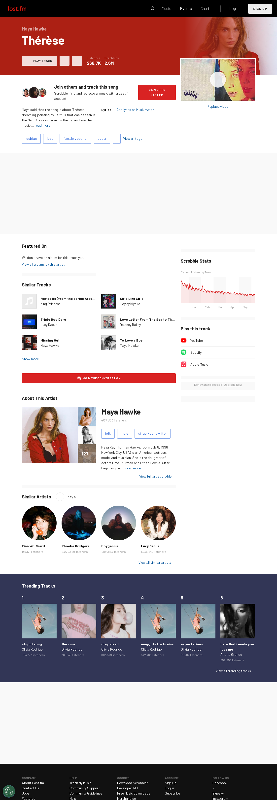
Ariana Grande (231, 654)
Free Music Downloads (133, 793)
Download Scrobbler (132, 783)
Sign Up (260, 8)
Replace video (218, 106)
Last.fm (23, 8)
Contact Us (30, 788)
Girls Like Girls (131, 298)
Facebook (220, 783)
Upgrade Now (233, 384)
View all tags (132, 138)
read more (42, 125)
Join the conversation (101, 378)
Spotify (196, 352)
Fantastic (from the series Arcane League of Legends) (85, 298)
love (50, 138)
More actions (77, 61)
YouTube (196, 340)
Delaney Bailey (130, 324)
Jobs (26, 793)
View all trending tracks (233, 671)
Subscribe (172, 793)
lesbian (31, 138)
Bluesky (218, 793)
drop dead (110, 644)
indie (124, 433)
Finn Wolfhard (33, 546)
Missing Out (50, 340)
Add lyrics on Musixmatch (135, 109)
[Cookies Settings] (9, 791)
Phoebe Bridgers (76, 546)
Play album (218, 80)
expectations (192, 644)
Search (153, 8)
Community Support (84, 788)
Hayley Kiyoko (130, 304)
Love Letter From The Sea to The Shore (152, 319)
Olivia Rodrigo (32, 649)
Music (166, 8)
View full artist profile (155, 476)
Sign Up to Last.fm (157, 92)
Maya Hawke (49, 345)
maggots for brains (157, 644)
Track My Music (80, 783)
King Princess (50, 304)
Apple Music (199, 364)
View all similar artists (155, 562)
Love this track (64, 61)
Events (186, 8)
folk (108, 433)
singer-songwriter (152, 433)
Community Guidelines (85, 793)
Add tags (117, 139)
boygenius (110, 546)
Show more (30, 359)
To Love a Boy (131, 340)
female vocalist (75, 138)
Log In (234, 8)
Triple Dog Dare (53, 319)
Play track (42, 60)
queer (102, 138)
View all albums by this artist (43, 264)
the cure (68, 644)
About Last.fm (33, 783)
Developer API (127, 788)
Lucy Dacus (48, 324)
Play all (72, 497)
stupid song (32, 644)
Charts (206, 8)
